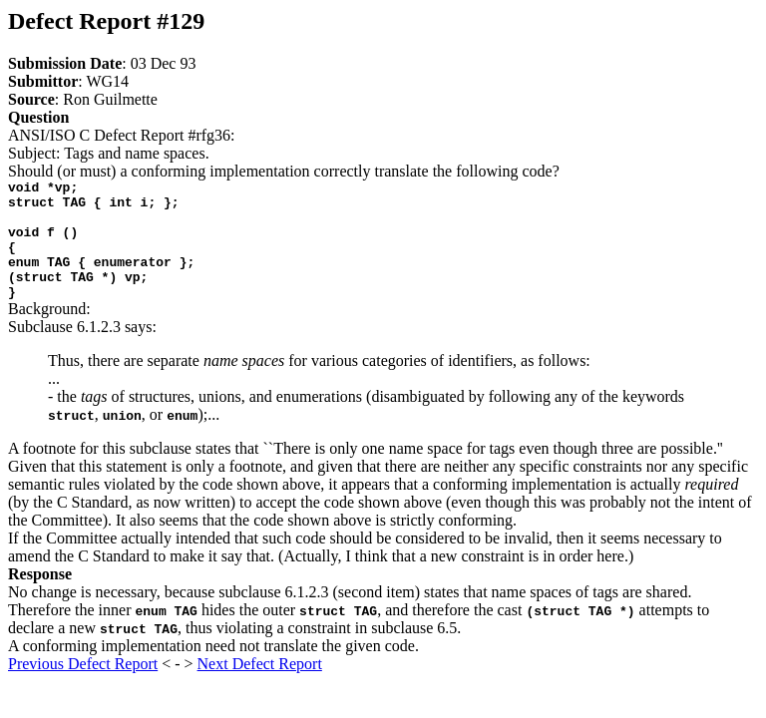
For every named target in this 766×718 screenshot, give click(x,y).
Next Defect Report (259, 687)
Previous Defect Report (83, 687)
